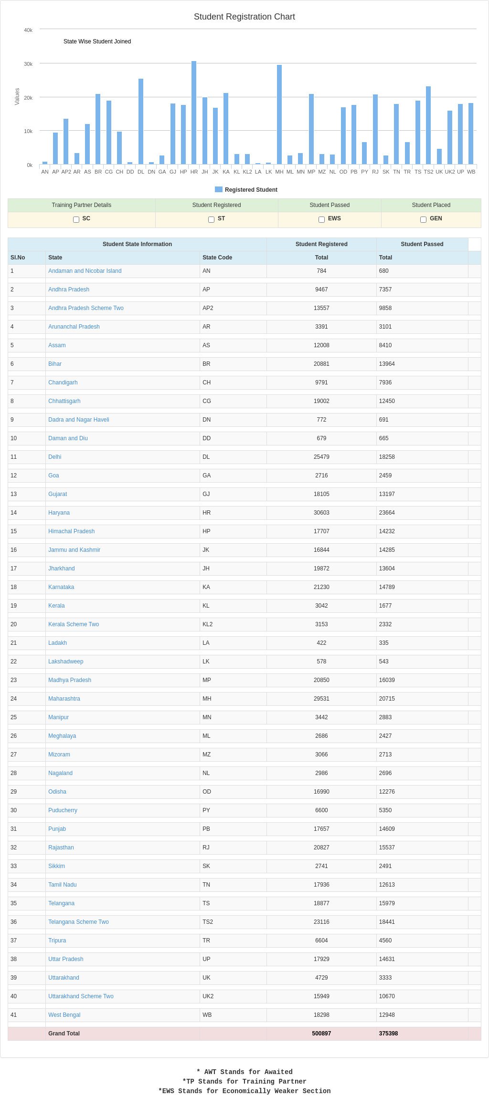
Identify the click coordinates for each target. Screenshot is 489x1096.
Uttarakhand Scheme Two (81, 996)
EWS (334, 219)
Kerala (56, 605)
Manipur (58, 717)
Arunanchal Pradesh (74, 326)
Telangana (61, 903)
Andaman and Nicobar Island (84, 271)
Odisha (57, 791)
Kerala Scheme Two (73, 624)
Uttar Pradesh (65, 959)
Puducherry (62, 810)
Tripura (57, 940)
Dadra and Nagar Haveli (78, 419)
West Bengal (64, 1015)
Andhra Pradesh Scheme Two (86, 308)
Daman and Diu (68, 438)
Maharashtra (64, 698)
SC (87, 219)
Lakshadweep (65, 661)
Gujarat (57, 494)
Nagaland (60, 773)
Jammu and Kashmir (74, 550)
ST (221, 219)
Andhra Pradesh (68, 289)
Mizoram (59, 754)
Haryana (59, 512)
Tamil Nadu (62, 884)
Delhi (54, 457)
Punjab (57, 829)
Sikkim (56, 866)
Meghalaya (62, 736)
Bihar (55, 364)
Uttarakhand (63, 977)
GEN (436, 219)
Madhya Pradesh (69, 680)
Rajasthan (61, 847)
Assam (56, 345)
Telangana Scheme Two (78, 922)
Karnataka (61, 587)
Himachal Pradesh (71, 531)
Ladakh (57, 643)
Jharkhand (61, 568)
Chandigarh (62, 382)
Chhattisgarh (64, 401)
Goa (53, 475)
